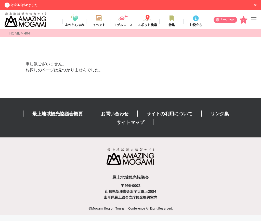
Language (227, 21)
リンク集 (220, 119)
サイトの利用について (169, 119)
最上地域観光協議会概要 (57, 119)
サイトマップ (130, 128)
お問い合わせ (114, 119)
